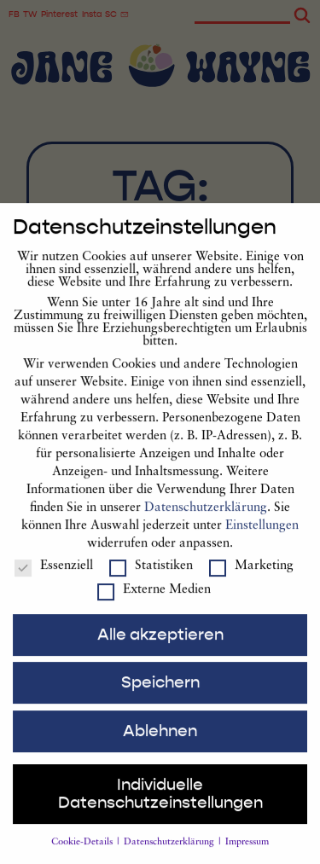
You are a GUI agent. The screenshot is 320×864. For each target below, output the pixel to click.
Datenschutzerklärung (205, 524)
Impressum (247, 858)
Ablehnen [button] (160, 747)
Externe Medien (154, 606)
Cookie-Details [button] (83, 858)
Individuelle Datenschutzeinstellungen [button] (160, 810)
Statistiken (151, 582)
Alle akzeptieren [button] (160, 650)
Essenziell (54, 582)
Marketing (251, 582)
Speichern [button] (160, 698)
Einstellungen (262, 542)
